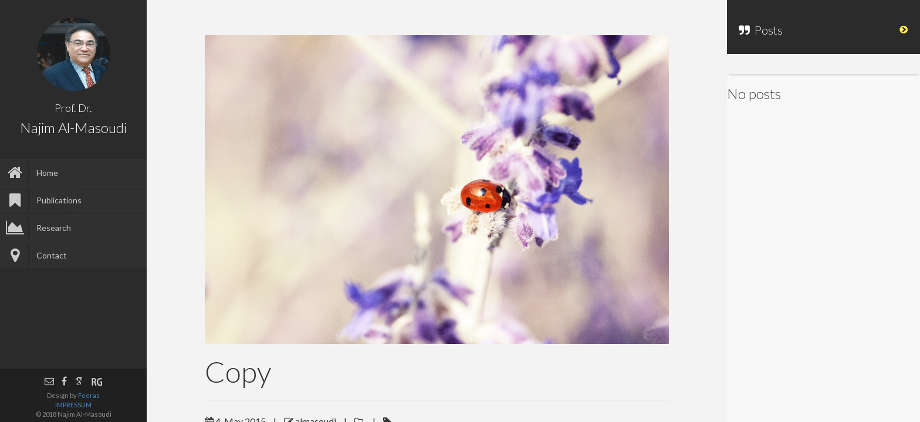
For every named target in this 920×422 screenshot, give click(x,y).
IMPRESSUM (73, 405)
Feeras (89, 395)
